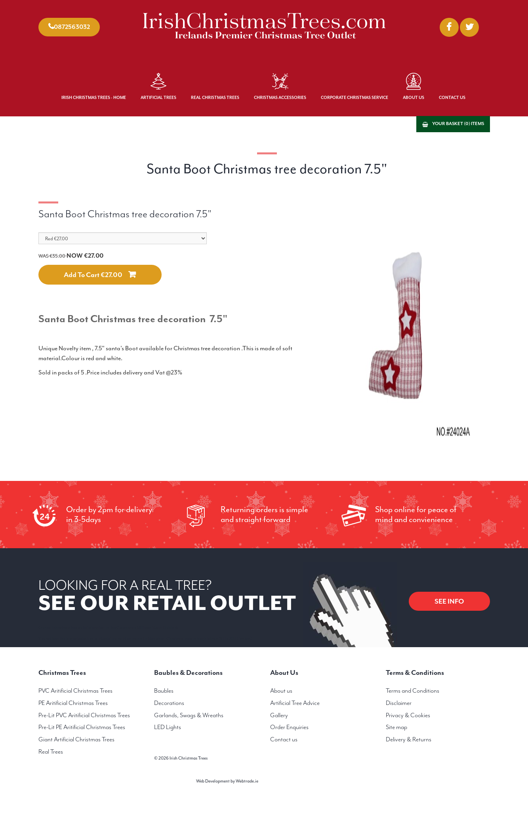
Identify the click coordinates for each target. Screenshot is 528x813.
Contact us (283, 739)
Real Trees (50, 752)
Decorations (169, 703)
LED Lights (167, 727)
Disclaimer (399, 703)
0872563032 (72, 27)
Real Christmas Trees (215, 97)
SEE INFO (449, 601)
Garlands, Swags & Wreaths (188, 715)
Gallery (279, 715)
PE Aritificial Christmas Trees (73, 703)
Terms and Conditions (412, 691)
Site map (396, 727)
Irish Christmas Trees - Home (93, 97)
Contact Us (452, 97)
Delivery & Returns (408, 739)
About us (281, 691)
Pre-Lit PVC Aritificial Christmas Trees (84, 715)
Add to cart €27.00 (93, 274)
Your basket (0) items (458, 124)
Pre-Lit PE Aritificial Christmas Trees (81, 727)
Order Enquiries (289, 727)
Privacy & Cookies (408, 715)
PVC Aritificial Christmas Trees (75, 691)
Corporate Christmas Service (354, 97)
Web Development (213, 781)
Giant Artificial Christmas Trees (76, 739)
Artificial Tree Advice (295, 703)
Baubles (163, 691)
